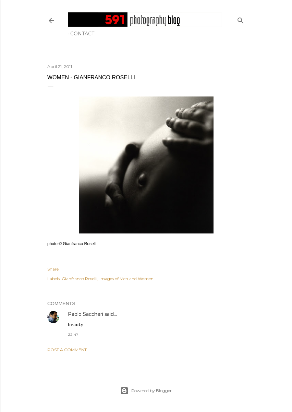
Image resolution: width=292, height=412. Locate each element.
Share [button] (53, 269)
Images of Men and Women (126, 278)
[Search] (240, 19)
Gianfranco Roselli (79, 278)
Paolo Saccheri (85, 314)
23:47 (73, 334)
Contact (82, 34)
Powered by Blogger (146, 391)
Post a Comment (67, 349)
